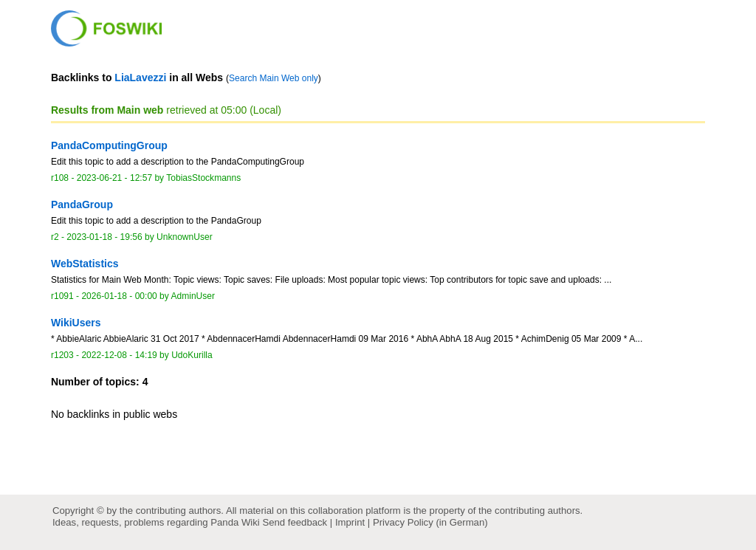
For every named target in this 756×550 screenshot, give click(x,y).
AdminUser (193, 296)
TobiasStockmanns (203, 178)
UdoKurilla (192, 355)
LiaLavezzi (140, 77)
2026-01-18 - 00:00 (119, 296)
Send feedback (294, 522)
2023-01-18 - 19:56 (104, 237)
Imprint (350, 522)
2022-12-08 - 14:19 (119, 355)
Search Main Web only (273, 78)
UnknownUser (185, 237)
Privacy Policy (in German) (430, 522)
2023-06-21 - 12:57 (114, 178)
